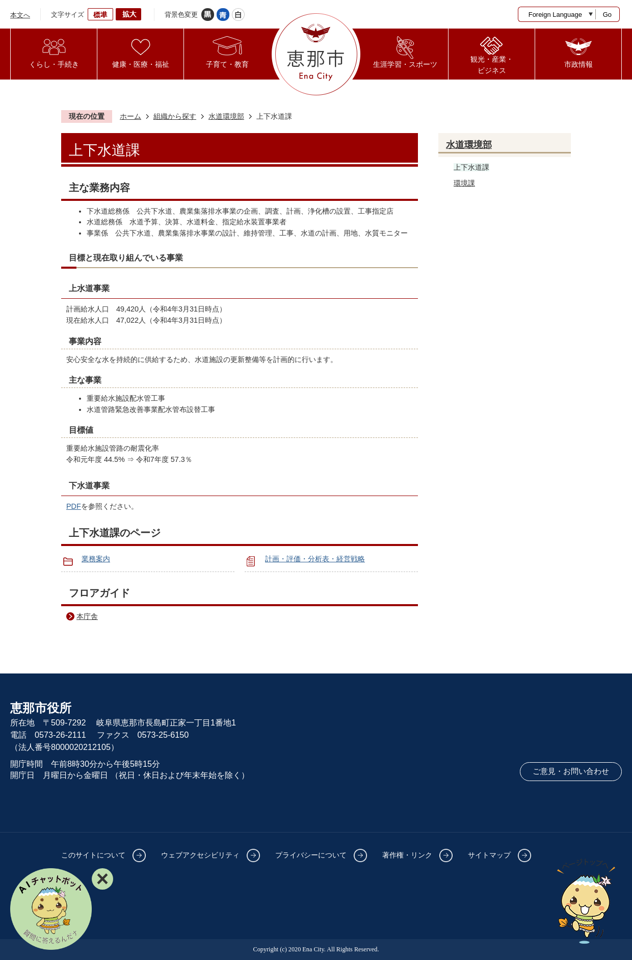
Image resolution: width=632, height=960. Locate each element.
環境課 (464, 183)
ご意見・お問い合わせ (571, 771)
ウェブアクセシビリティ (200, 855)
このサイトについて (93, 855)
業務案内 (96, 559)
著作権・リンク (407, 855)
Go (607, 14)
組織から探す (174, 116)
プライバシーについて (311, 855)
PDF (73, 506)
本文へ (20, 15)
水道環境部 (226, 116)
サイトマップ (489, 855)
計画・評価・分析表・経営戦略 (315, 559)
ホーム (130, 116)
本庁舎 (87, 616)
